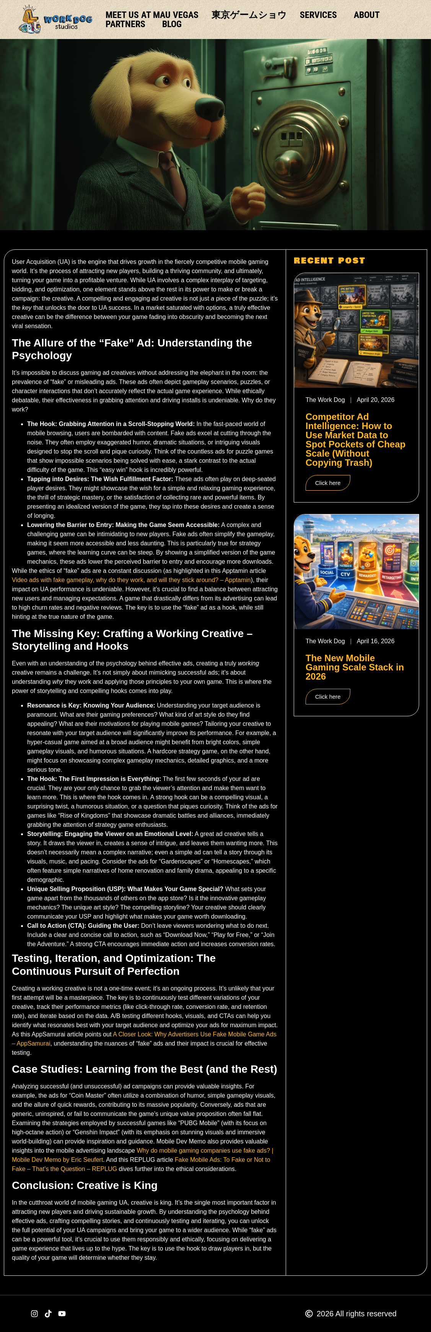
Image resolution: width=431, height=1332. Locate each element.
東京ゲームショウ (249, 15)
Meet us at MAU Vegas (152, 15)
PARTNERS (127, 24)
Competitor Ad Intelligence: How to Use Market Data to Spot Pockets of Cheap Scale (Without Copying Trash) (355, 439)
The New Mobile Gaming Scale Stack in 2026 (355, 667)
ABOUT (367, 15)
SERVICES (320, 15)
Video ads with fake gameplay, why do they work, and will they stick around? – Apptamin (131, 580)
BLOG (172, 24)
